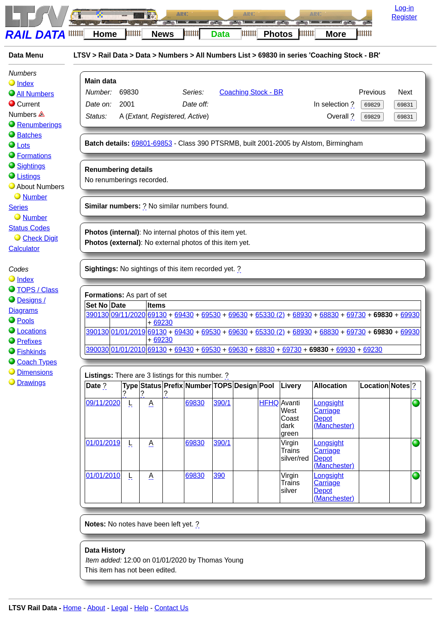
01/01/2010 (128, 349)
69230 (163, 322)
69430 (184, 314)
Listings (28, 176)
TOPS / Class (37, 290)
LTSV (82, 55)
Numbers (173, 55)
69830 (195, 403)
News (163, 34)
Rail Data (113, 55)
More (336, 34)
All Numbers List (223, 55)
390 (219, 475)
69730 (356, 314)
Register (404, 17)
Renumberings (39, 124)
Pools (25, 320)
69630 (238, 314)
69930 (410, 314)
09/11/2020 (128, 314)
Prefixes (29, 341)
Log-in (404, 8)
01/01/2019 (128, 332)
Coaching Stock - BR (252, 92)
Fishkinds (31, 351)
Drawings (31, 382)
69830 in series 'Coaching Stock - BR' (319, 55)
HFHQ (268, 403)
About (96, 608)
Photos (278, 34)
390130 (97, 314)
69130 (157, 314)
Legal (119, 608)
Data (220, 34)
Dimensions (35, 372)
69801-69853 (151, 143)
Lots (23, 145)
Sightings (31, 166)
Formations (34, 155)
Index (25, 83)
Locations (31, 331)
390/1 (222, 403)
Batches (29, 135)
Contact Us (171, 608)
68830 (329, 314)
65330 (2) (270, 314)
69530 (211, 314)
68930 (302, 314)
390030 (97, 349)
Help (141, 608)
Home (105, 34)
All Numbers (35, 94)
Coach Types (37, 362)
